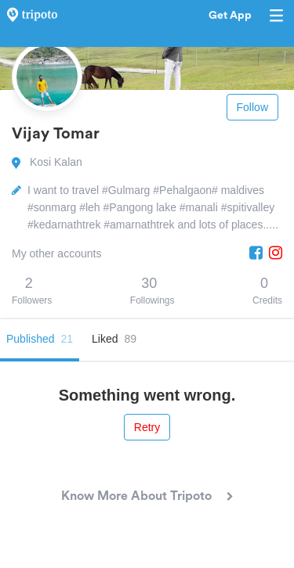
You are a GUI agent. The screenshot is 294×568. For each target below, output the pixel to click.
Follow (252, 107)
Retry (147, 427)
